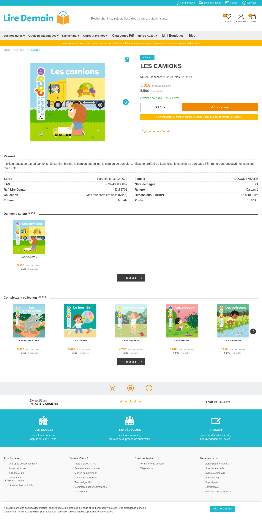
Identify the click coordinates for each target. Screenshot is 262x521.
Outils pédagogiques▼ (43, 35)
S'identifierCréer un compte (14, 478)
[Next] (125, 102)
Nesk (178, 76)
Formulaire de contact (147, 463)
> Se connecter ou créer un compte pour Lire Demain (199, 117)
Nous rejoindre (13, 468)
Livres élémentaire (210, 472)
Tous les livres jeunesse (213, 491)
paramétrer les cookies (100, 511)
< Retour (147, 57)
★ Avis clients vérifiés (16, 484)
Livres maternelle (210, 468)
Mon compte (76, 491)
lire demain (19, 50)
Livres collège (208, 477)
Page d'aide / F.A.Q (80, 463)
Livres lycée (207, 481)
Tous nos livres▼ (13, 35)
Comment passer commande (85, 486)
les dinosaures (29, 340)
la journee (80, 340)
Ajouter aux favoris (156, 131)
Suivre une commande (82, 468)
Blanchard (155, 76)
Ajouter (220, 107)
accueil (7, 50)
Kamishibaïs (207, 486)
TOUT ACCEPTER (222, 508)
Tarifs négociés (78, 481)
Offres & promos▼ (95, 35)
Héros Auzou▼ (145, 35)
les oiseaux (182, 340)
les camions (29, 256)
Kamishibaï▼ (71, 35)
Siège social (142, 468)
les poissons (233, 340)
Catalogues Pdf (121, 35)
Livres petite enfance (212, 463)
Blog (184, 35)
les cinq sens (131, 340)
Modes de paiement (80, 472)
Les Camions (34, 50)
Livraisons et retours (81, 477)
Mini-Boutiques (168, 35)
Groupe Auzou (12, 472)
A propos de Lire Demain (18, 463)
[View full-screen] (127, 59)
